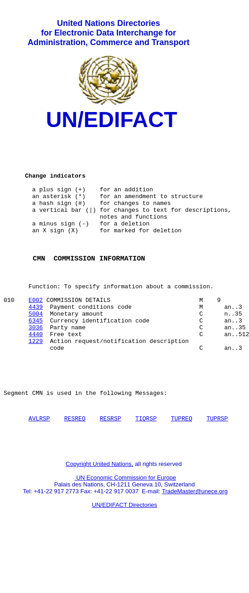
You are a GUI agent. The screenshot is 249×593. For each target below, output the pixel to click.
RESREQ (75, 468)
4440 (36, 373)
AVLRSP (39, 468)
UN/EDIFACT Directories (124, 559)
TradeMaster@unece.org (195, 545)
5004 (36, 348)
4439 (36, 340)
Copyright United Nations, (99, 518)
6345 (36, 357)
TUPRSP (217, 468)
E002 (36, 332)
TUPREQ (181, 468)
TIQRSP (146, 468)
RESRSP (110, 468)
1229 (36, 381)
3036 (36, 365)
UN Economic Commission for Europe (125, 531)
